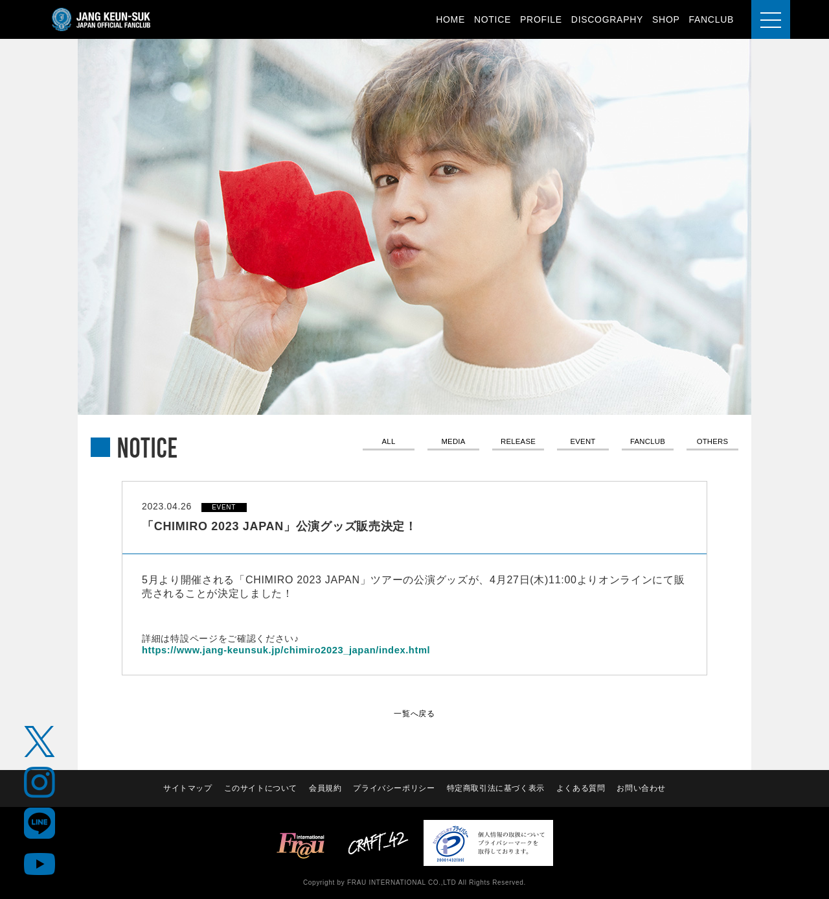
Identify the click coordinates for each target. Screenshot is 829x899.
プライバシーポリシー (394, 788)
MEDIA (453, 443)
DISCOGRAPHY (607, 19)
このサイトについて (260, 788)
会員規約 (324, 788)
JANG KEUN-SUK (102, 19)
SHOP (665, 19)
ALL (388, 443)
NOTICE (492, 19)
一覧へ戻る (414, 713)
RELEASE (518, 443)
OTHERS (712, 443)
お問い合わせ (642, 788)
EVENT (583, 443)
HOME (450, 19)
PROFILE (541, 19)
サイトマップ (185, 788)
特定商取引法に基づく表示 (496, 788)
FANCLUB (711, 19)
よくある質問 (581, 788)
